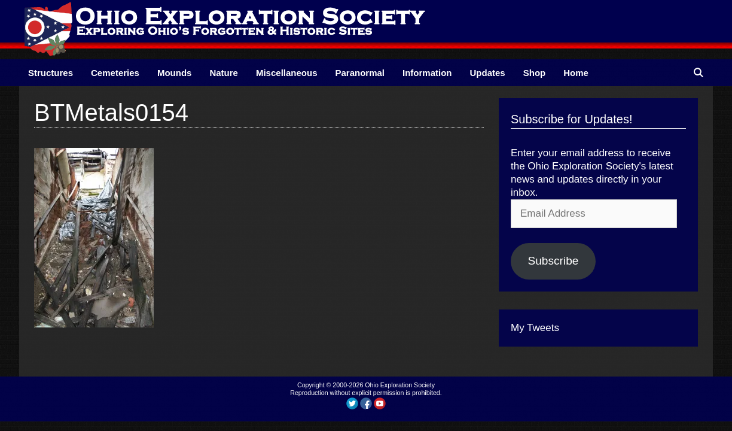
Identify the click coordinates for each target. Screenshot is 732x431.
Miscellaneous (287, 73)
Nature (223, 73)
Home (575, 73)
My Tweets (535, 327)
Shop (534, 73)
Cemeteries (115, 73)
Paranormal (360, 73)
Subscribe (552, 260)
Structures (50, 73)
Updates (487, 73)
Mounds (174, 73)
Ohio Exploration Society (400, 384)
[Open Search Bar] (698, 72)
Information (427, 73)
